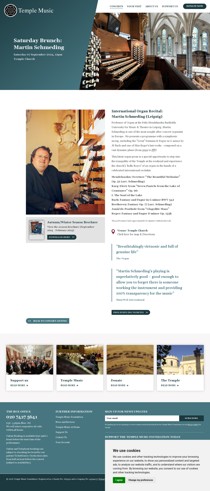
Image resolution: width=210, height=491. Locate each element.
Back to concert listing (50, 321)
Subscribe (191, 418)
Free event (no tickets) (128, 312)
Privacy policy (193, 425)
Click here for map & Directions (136, 234)
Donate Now (194, 6)
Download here (59, 237)
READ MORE (17, 385)
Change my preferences (140, 480)
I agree (119, 480)
